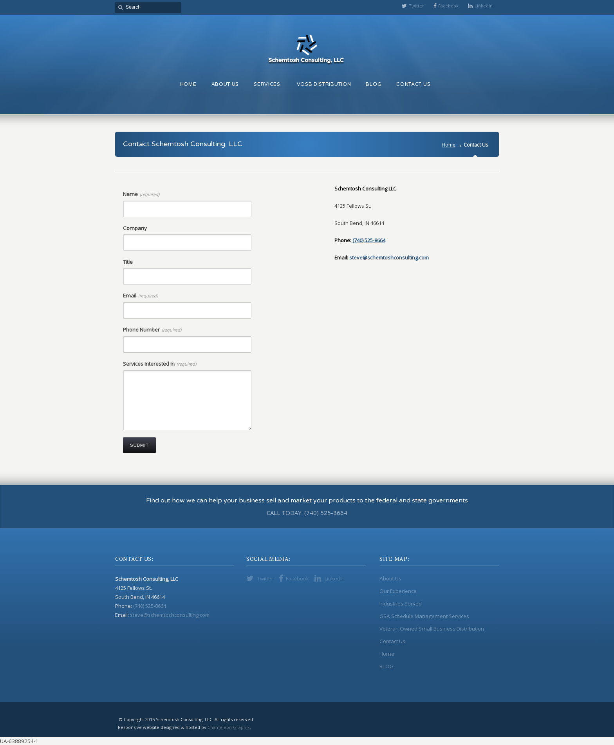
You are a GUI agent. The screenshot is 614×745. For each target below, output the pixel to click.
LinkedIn (484, 6)
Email (140, 295)
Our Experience (398, 591)
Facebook (448, 6)
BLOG (386, 666)
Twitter (416, 6)
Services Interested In (159, 363)
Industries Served (400, 603)
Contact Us (392, 641)
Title (128, 261)
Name (141, 194)
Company (135, 228)
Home (448, 144)
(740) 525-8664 (368, 240)
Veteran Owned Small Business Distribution (431, 628)
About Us (390, 578)
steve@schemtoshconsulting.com (389, 257)
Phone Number (152, 329)
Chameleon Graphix (229, 727)
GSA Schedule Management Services (424, 616)
